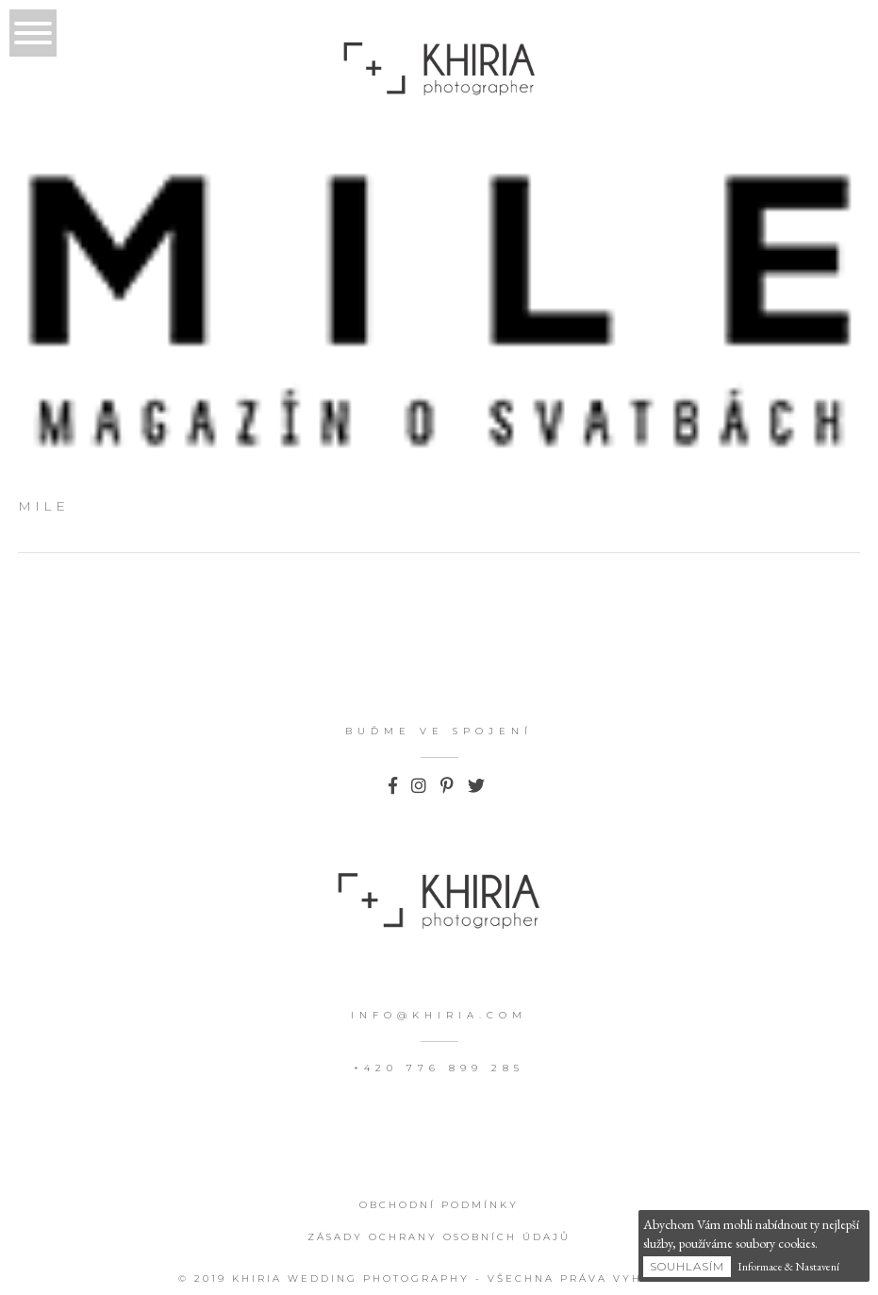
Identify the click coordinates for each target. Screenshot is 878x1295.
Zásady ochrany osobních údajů (439, 1237)
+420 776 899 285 (439, 1068)
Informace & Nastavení (788, 1266)
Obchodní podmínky (439, 1205)
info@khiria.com (439, 1015)
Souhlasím (687, 1266)
